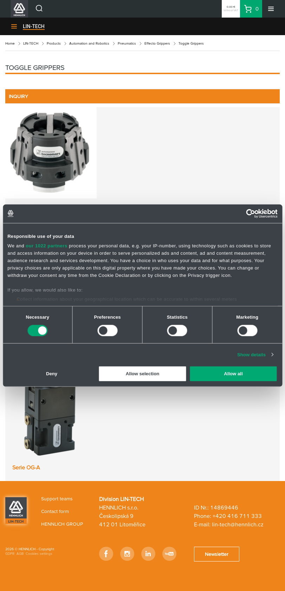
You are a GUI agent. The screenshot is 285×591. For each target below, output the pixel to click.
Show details (251, 354)
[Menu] (271, 9)
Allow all (233, 373)
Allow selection (142, 373)
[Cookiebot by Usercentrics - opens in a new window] (247, 213)
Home (10, 43)
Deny (51, 373)
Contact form (55, 511)
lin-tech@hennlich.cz (238, 524)
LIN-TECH (34, 26)
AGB (20, 554)
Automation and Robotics (89, 43)
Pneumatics (127, 43)
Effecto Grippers (157, 43)
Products (54, 43)
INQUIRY (18, 96)
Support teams (57, 498)
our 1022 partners (46, 245)
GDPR (9, 554)
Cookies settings (39, 554)
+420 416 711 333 (237, 516)
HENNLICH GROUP (62, 524)
